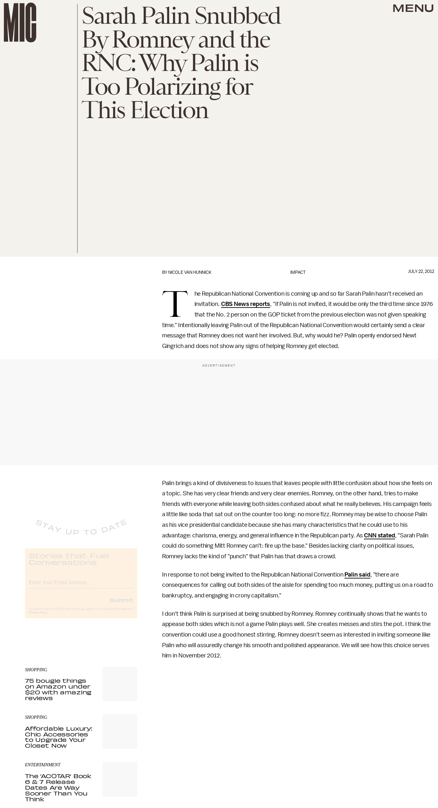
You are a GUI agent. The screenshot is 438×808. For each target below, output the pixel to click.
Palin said (357, 574)
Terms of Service (115, 614)
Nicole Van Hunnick (189, 272)
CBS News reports (245, 304)
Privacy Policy (38, 618)
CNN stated (379, 535)
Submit (121, 605)
